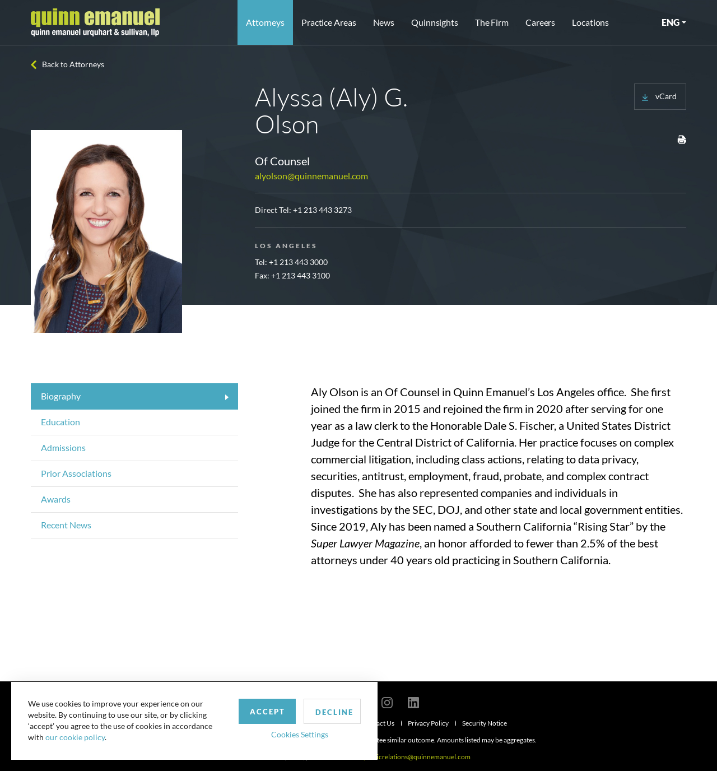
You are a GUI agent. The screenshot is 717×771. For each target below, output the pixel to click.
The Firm (492, 22)
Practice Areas (328, 22)
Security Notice (484, 723)
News (384, 22)
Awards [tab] (56, 499)
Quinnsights (434, 22)
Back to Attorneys (73, 64)
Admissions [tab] (63, 447)
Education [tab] (60, 421)
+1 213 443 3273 (322, 210)
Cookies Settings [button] (291, 734)
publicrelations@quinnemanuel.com (417, 757)
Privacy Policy (428, 723)
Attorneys (265, 22)
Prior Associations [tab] (76, 473)
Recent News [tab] (66, 524)
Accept (259, 711)
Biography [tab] (61, 396)
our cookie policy (75, 737)
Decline (327, 711)
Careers (540, 22)
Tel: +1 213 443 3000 (291, 262)
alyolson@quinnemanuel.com (311, 175)
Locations (590, 22)
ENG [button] (670, 22)
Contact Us (378, 723)
